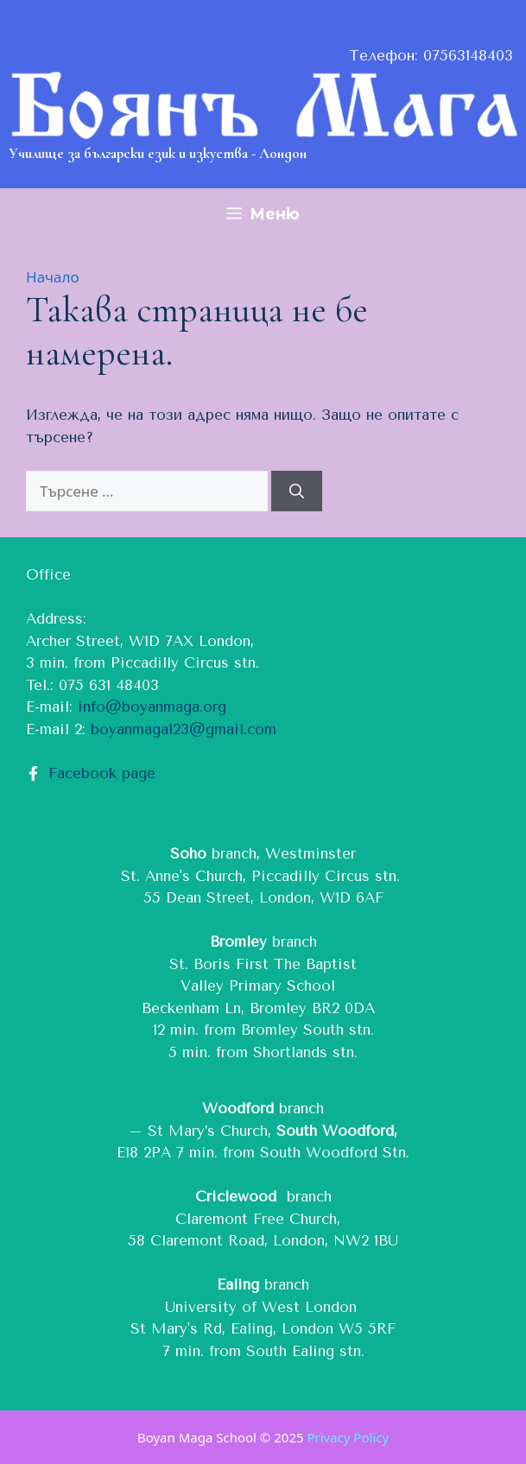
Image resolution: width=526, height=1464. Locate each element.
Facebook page (101, 773)
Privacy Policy (348, 1437)
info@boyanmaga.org (152, 706)
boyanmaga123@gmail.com (183, 729)
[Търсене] (296, 491)
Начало (52, 277)
